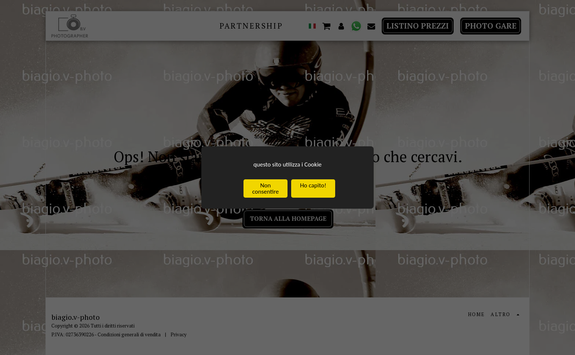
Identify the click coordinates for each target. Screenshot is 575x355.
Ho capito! (313, 186)
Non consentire (265, 189)
